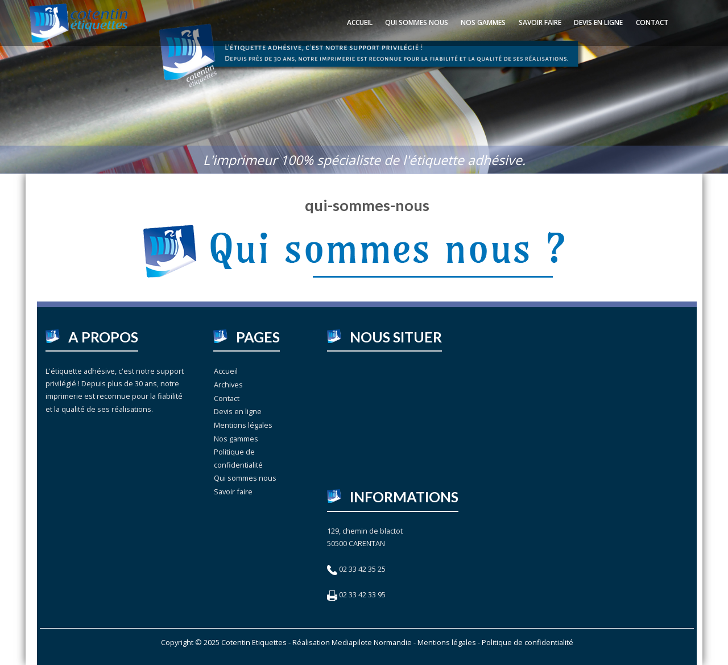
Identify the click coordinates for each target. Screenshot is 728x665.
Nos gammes (483, 22)
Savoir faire (540, 22)
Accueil (360, 22)
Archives (228, 384)
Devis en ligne (598, 22)
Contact (652, 22)
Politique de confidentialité (238, 458)
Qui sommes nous (416, 22)
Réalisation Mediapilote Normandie (352, 642)
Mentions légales (243, 425)
